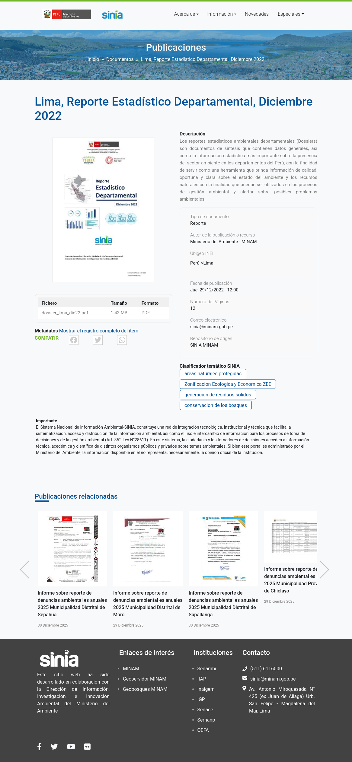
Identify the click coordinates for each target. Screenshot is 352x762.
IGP (201, 699)
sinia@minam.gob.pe (273, 679)
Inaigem (206, 689)
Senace (205, 710)
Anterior (26, 569)
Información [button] (220, 14)
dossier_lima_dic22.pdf (65, 313)
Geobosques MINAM (145, 689)
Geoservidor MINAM (144, 679)
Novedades (257, 14)
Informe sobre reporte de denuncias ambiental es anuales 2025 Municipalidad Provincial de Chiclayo (298, 580)
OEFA (203, 730)
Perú (195, 263)
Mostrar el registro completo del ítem (99, 331)
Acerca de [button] (184, 14)
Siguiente (326, 569)
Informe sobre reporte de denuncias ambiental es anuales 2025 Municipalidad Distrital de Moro (147, 604)
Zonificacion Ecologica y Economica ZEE (227, 384)
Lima (208, 263)
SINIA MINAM (204, 345)
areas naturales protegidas (213, 373)
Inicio (93, 59)
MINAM (131, 669)
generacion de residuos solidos (217, 395)
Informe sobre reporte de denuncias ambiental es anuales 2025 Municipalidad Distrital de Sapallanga (223, 604)
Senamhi (206, 669)
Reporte (198, 223)
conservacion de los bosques (215, 405)
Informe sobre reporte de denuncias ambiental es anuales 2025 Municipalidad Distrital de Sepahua (72, 604)
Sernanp (206, 720)
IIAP (201, 679)
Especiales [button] (289, 14)
